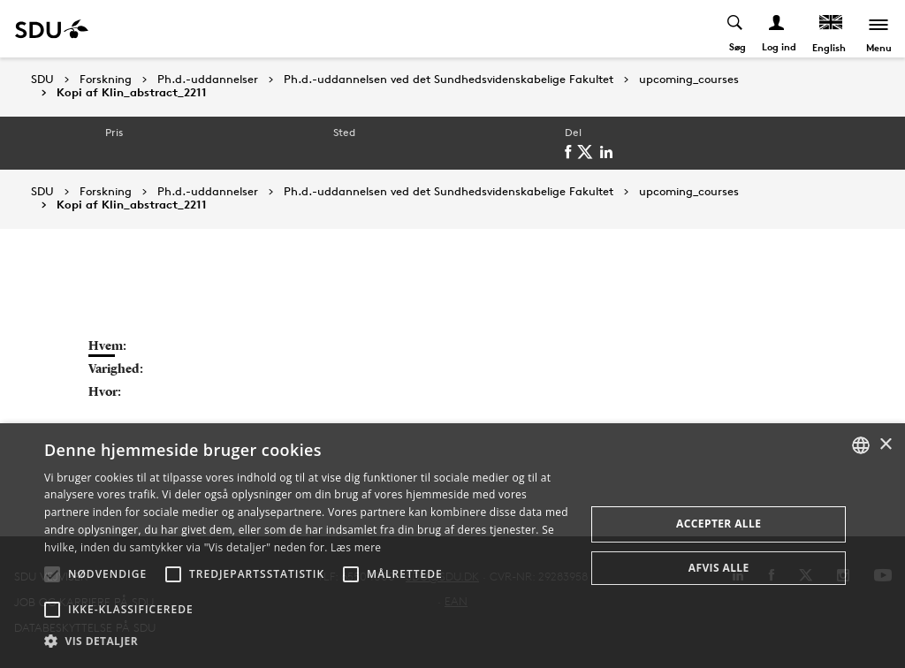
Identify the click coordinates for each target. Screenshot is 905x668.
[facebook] (571, 152)
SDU (42, 79)
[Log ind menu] (777, 28)
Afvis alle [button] (718, 567)
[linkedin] (609, 152)
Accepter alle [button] (718, 523)
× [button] (885, 445)
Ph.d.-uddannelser (207, 79)
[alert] (452, 545)
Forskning (106, 79)
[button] (52, 574)
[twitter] (588, 152)
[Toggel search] (735, 28)
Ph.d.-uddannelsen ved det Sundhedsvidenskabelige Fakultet (448, 79)
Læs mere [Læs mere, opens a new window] (356, 547)
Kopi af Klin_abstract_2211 (132, 93)
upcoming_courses (689, 79)
